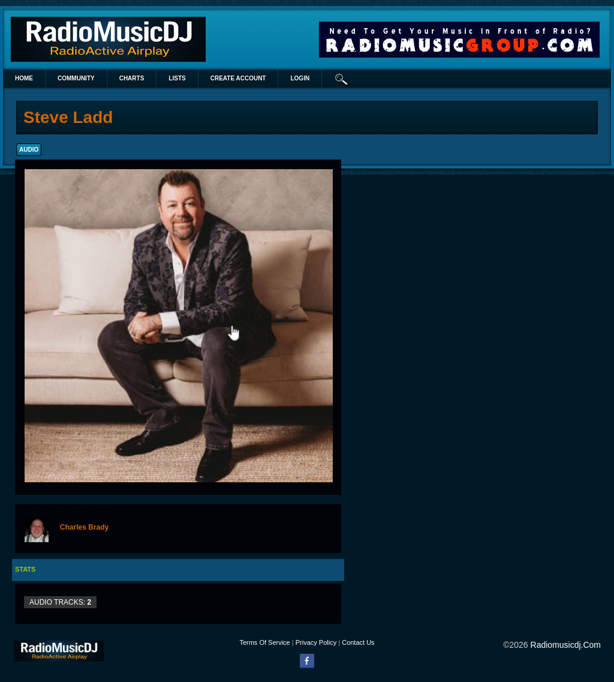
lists (176, 78)
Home (24, 78)
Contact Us (358, 642)
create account (238, 78)
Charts (132, 78)
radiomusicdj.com (566, 645)
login (299, 78)
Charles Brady (84, 527)
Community (76, 78)
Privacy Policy (316, 642)
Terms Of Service (264, 642)
